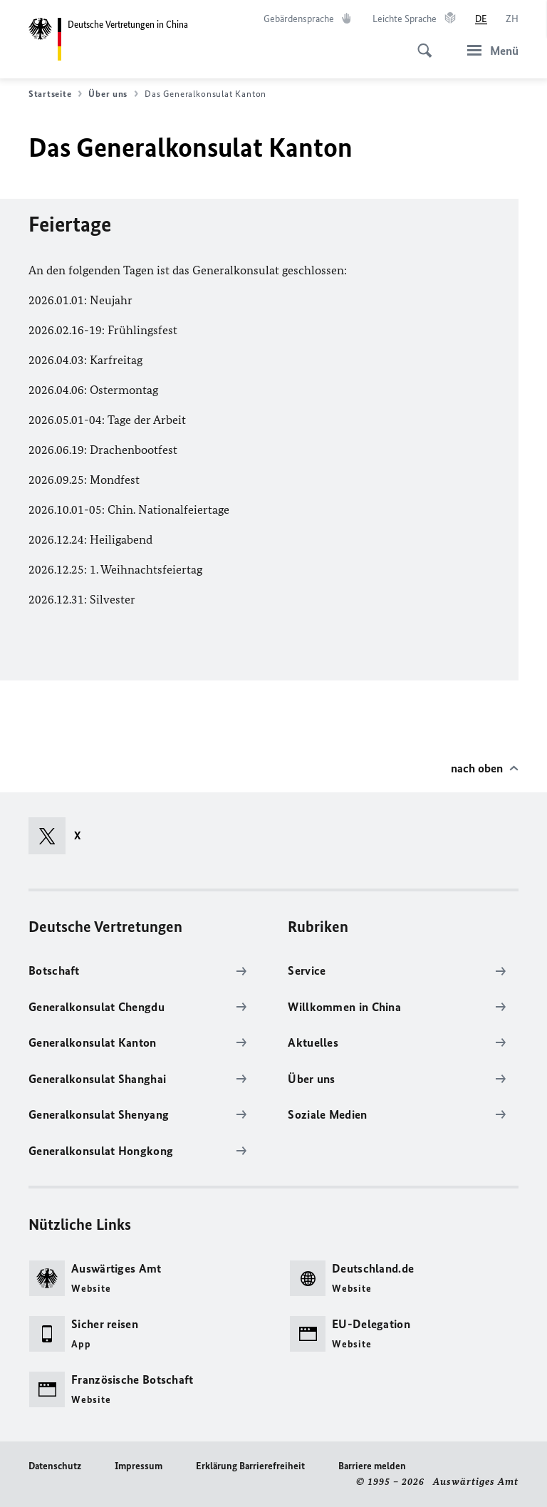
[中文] (512, 19)
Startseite (55, 94)
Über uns (113, 94)
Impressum (138, 1466)
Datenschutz (54, 1466)
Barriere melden (372, 1466)
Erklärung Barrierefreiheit (250, 1466)
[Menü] (489, 50)
